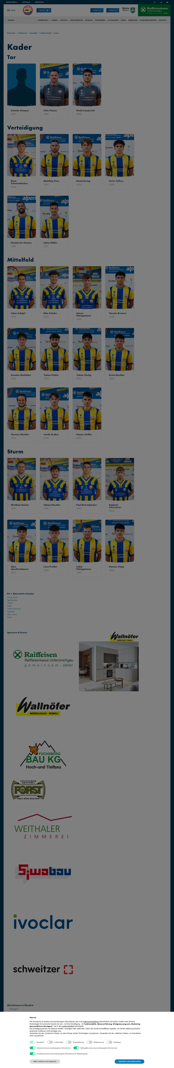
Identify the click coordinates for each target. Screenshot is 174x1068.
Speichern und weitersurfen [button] (130, 1061)
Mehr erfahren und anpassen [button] (44, 1061)
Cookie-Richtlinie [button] (67, 1026)
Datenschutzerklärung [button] (91, 1022)
